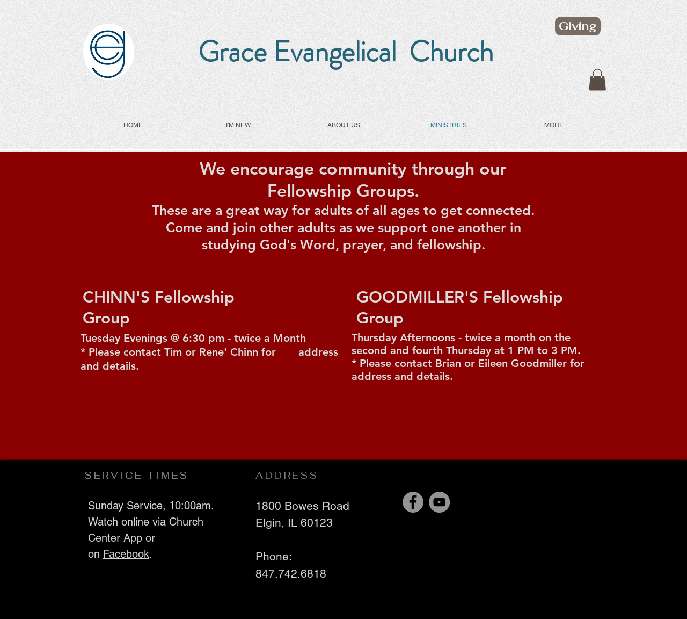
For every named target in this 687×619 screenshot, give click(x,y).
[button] (597, 80)
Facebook (126, 554)
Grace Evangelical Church (345, 51)
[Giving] (578, 26)
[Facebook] (413, 502)
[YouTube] (439, 502)
